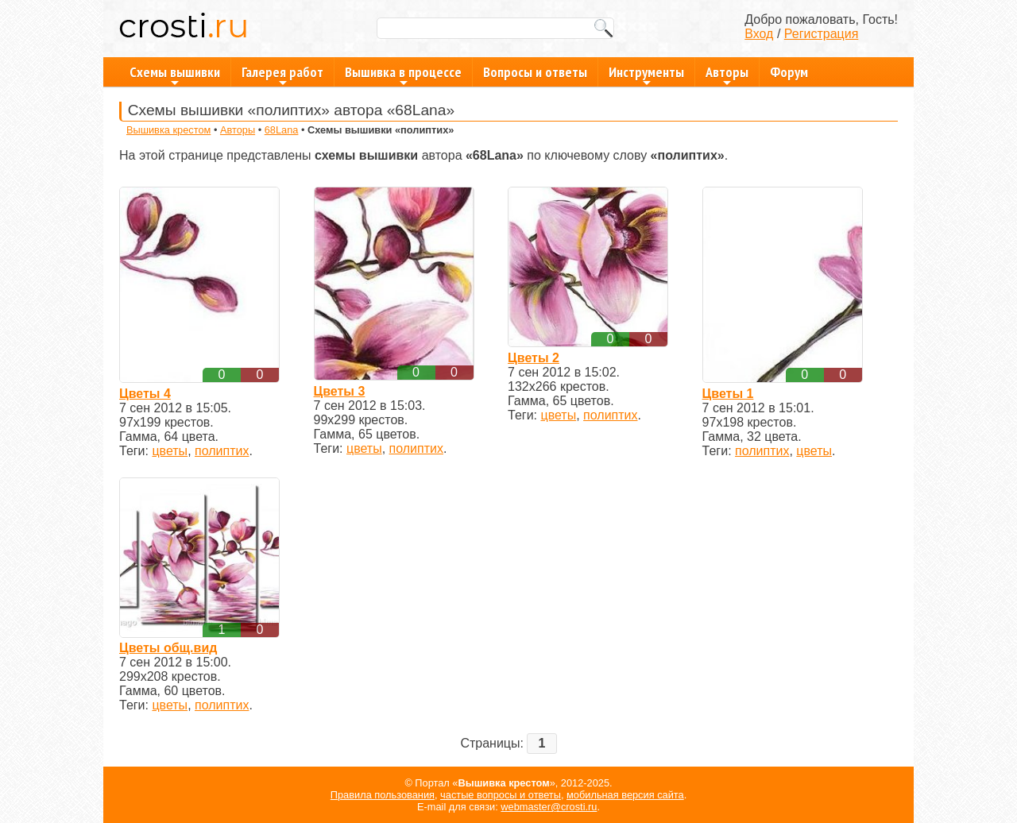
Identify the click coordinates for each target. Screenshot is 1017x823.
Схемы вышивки (175, 75)
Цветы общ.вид (168, 648)
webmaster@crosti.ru (549, 807)
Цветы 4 (145, 393)
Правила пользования (383, 795)
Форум (789, 72)
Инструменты (646, 75)
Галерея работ (282, 75)
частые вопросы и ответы (500, 795)
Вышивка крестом (168, 130)
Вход (758, 34)
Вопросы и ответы (535, 72)
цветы (170, 451)
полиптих (222, 451)
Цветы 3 (339, 391)
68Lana (282, 130)
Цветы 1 (728, 393)
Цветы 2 (533, 358)
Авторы (727, 75)
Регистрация (821, 34)
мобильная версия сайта (625, 795)
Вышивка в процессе (403, 75)
